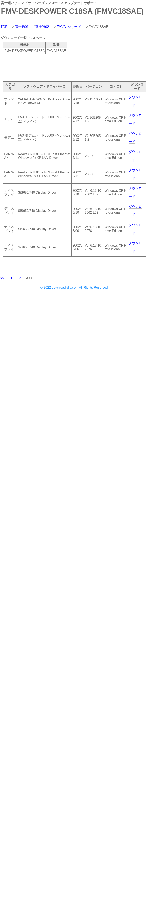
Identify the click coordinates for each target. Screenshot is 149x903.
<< (2, 278)
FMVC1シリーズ (69, 27)
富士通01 (22, 27)
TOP (4, 27)
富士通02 (42, 27)
